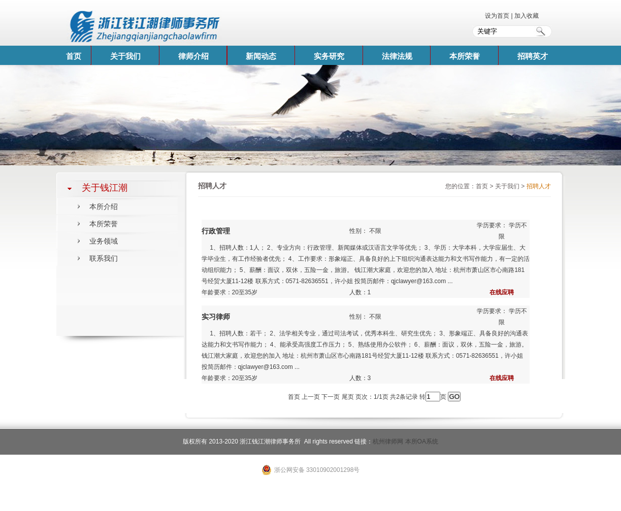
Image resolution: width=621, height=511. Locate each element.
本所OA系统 (421, 441)
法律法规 (397, 56)
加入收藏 (526, 15)
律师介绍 (193, 56)
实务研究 (329, 56)
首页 (73, 56)
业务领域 (103, 241)
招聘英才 (532, 56)
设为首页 (498, 15)
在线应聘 (501, 292)
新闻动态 (261, 56)
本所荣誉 (464, 56)
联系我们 (103, 258)
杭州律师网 (388, 441)
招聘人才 (539, 186)
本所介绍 (103, 206)
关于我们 (125, 56)
